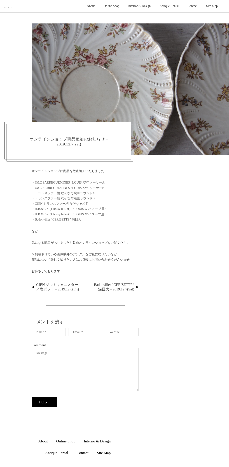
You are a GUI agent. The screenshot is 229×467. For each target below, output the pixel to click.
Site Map (212, 6)
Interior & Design (139, 6)
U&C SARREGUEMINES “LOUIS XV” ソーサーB (69, 188)
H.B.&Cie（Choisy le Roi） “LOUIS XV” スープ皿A (71, 209)
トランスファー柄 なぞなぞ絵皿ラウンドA (65, 193)
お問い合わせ (101, 259)
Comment (39, 345)
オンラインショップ (46, 171)
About (91, 6)
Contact (193, 6)
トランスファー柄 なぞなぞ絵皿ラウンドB (65, 198)
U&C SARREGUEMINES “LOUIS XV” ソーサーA (70, 182)
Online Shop (111, 6)
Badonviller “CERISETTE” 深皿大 (58, 219)
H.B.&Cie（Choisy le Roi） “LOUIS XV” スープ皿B (71, 214)
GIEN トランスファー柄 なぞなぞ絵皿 (62, 203)
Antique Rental (169, 6)
